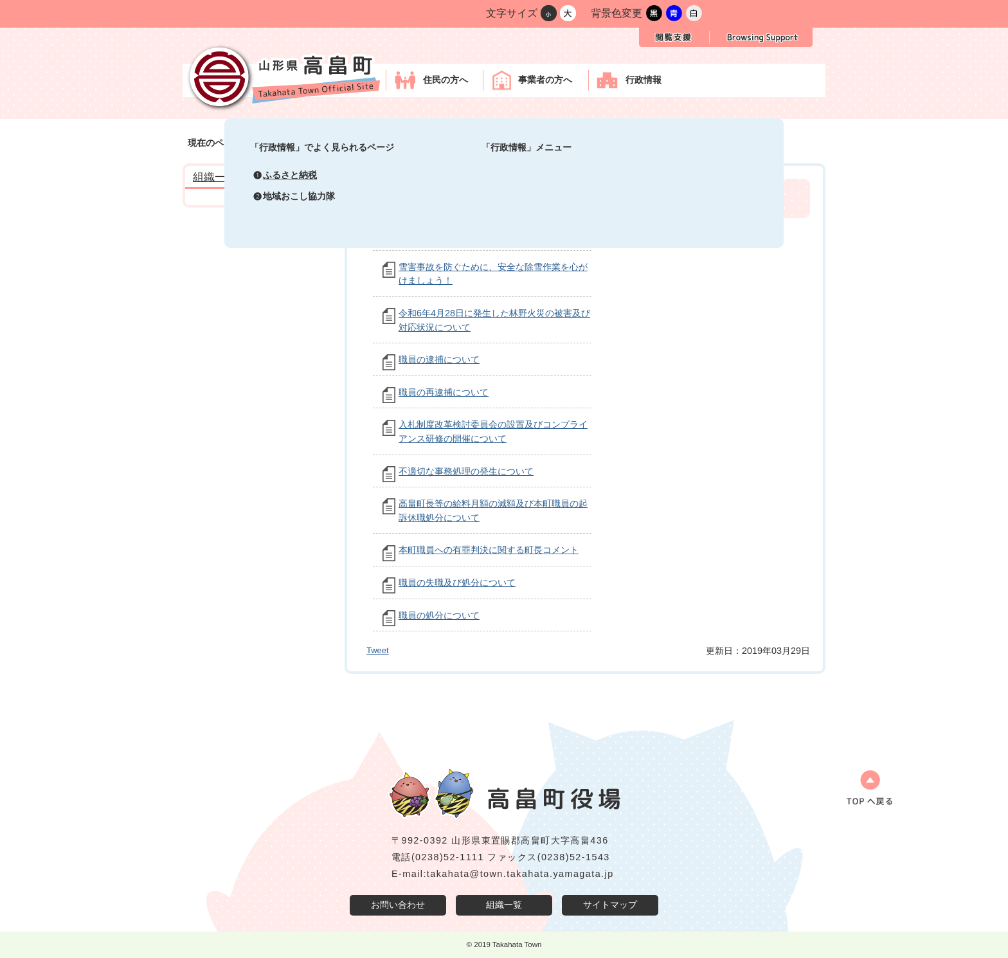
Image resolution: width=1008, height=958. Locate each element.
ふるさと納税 (290, 175)
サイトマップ (610, 904)
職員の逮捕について (439, 359)
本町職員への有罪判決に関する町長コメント (489, 550)
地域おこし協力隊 (299, 196)
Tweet (377, 650)
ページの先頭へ (863, 792)
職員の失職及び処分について (457, 582)
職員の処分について (439, 615)
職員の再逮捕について (444, 392)
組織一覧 (504, 904)
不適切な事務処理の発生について (466, 471)
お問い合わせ (398, 904)
